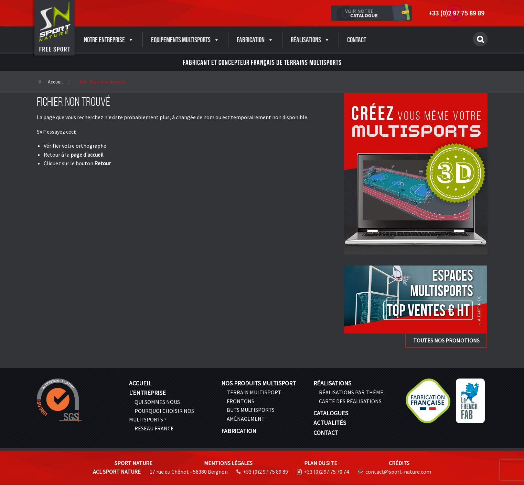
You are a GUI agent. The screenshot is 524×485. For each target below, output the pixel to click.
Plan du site (320, 463)
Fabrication (255, 40)
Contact (356, 40)
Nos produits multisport (258, 383)
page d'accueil (87, 154)
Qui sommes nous (157, 401)
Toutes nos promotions (446, 340)
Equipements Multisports (185, 40)
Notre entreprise (109, 40)
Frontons (240, 401)
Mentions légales (228, 463)
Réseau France (154, 428)
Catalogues (330, 413)
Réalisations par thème (351, 392)
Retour (102, 163)
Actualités (329, 423)
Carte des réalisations (350, 401)
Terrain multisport (254, 392)
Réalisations (310, 40)
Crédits (399, 463)
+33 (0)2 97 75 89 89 (456, 13)
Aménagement (246, 418)
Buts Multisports (251, 409)
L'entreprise (147, 393)
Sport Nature (133, 463)
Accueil (55, 82)
